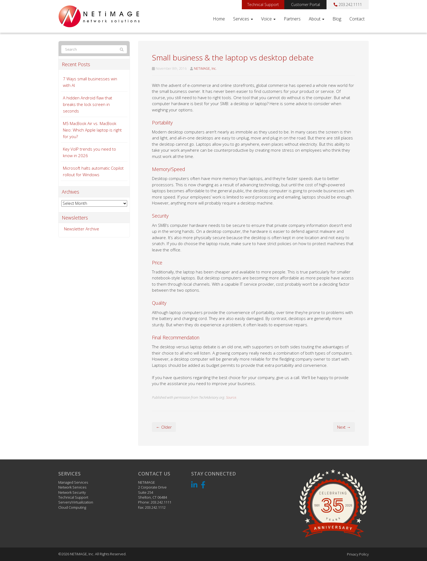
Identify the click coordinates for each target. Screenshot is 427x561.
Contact (357, 19)
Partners (292, 19)
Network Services (72, 487)
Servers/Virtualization (75, 502)
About (316, 19)
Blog (337, 19)
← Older (164, 427)
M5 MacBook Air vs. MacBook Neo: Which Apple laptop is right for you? (92, 130)
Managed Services (73, 482)
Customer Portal (305, 4)
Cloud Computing (72, 507)
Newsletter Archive (81, 228)
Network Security (72, 492)
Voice (268, 19)
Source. (231, 397)
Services (243, 19)
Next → (344, 427)
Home (219, 19)
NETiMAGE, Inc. (205, 68)
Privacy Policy (358, 554)
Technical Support (263, 4)
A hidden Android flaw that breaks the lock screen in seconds (87, 104)
